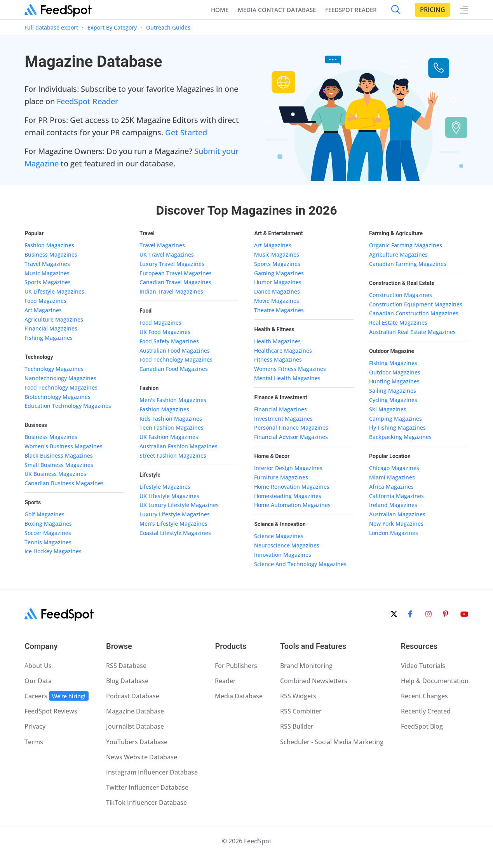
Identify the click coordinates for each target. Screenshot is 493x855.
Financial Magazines (50, 328)
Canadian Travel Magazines (175, 282)
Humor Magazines (277, 282)
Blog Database (127, 681)
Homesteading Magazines (287, 496)
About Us (38, 665)
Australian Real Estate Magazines (412, 332)
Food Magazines (45, 300)
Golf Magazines (44, 514)
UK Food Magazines (164, 332)
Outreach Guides (168, 27)
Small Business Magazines (58, 465)
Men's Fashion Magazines (172, 400)
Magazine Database (135, 711)
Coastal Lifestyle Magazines (175, 533)
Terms (33, 742)
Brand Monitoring (306, 665)
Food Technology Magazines (61, 387)
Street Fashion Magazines (172, 455)
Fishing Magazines (48, 337)
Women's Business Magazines (63, 446)
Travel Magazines (47, 264)
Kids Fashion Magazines (170, 418)
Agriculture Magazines (53, 319)
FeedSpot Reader (87, 101)
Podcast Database (132, 696)
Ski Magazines (387, 409)
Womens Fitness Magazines (290, 368)
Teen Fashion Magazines (171, 427)
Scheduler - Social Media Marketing (331, 742)
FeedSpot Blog (422, 726)
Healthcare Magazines (283, 350)
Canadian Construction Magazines (413, 313)
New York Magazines (396, 523)
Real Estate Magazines (398, 322)
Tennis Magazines (47, 542)
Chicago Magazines (394, 468)
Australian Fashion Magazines (178, 446)
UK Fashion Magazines (168, 437)
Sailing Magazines (392, 390)
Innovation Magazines (282, 554)
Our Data (38, 681)
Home (219, 10)
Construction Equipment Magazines (415, 304)
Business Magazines (50, 254)
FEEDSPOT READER (351, 10)
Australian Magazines (397, 514)
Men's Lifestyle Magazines (173, 523)
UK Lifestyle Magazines (54, 291)
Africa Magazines (391, 486)
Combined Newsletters (313, 681)
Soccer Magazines (47, 533)
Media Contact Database (277, 10)
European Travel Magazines (175, 273)
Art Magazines (43, 310)
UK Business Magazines (55, 473)
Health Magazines (277, 341)
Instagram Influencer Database (152, 772)
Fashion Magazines (49, 245)
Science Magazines (278, 536)
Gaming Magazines (279, 273)
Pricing (432, 9)
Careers (56, 696)
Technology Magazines (54, 368)
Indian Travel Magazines (171, 291)
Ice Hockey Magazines (53, 551)
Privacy (34, 726)
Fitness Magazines (278, 359)
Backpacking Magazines (400, 437)
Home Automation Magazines (292, 505)
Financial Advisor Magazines (291, 437)
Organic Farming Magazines (405, 245)
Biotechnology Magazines (57, 396)
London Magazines (393, 533)
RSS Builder (297, 726)
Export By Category (112, 27)
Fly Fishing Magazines (397, 427)
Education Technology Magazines (67, 405)
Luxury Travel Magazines (171, 264)
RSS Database (126, 665)
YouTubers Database (136, 742)
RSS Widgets (298, 696)
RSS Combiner (301, 711)
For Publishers (236, 665)
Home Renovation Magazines (291, 486)
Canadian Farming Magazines (407, 264)
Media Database (239, 696)
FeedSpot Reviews (50, 711)
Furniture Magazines (281, 477)
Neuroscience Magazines (286, 545)
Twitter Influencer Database (147, 787)
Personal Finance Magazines (291, 427)
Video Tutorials (423, 665)
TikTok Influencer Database (146, 802)
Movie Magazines (276, 300)
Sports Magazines (47, 282)
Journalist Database (135, 726)
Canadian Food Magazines (173, 368)
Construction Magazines (400, 295)
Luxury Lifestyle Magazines (174, 514)
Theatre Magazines (279, 310)
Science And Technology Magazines (300, 564)
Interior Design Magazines (288, 468)
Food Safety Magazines (169, 341)
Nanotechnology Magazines (60, 378)
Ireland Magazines (393, 505)
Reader (225, 681)
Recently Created (426, 711)
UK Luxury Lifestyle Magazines (179, 505)
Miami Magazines (392, 477)
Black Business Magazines (58, 455)
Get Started (186, 132)
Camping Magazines (395, 418)
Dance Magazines (277, 291)
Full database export (51, 27)
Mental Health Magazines (287, 378)
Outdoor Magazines (394, 372)
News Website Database (141, 757)
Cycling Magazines (393, 400)
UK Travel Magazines (166, 254)
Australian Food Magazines (174, 350)
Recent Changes (424, 696)
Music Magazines (47, 273)
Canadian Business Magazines (64, 483)
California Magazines (396, 496)
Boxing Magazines (48, 523)
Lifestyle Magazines (164, 486)
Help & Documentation (435, 681)
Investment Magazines (283, 418)
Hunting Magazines (394, 381)
